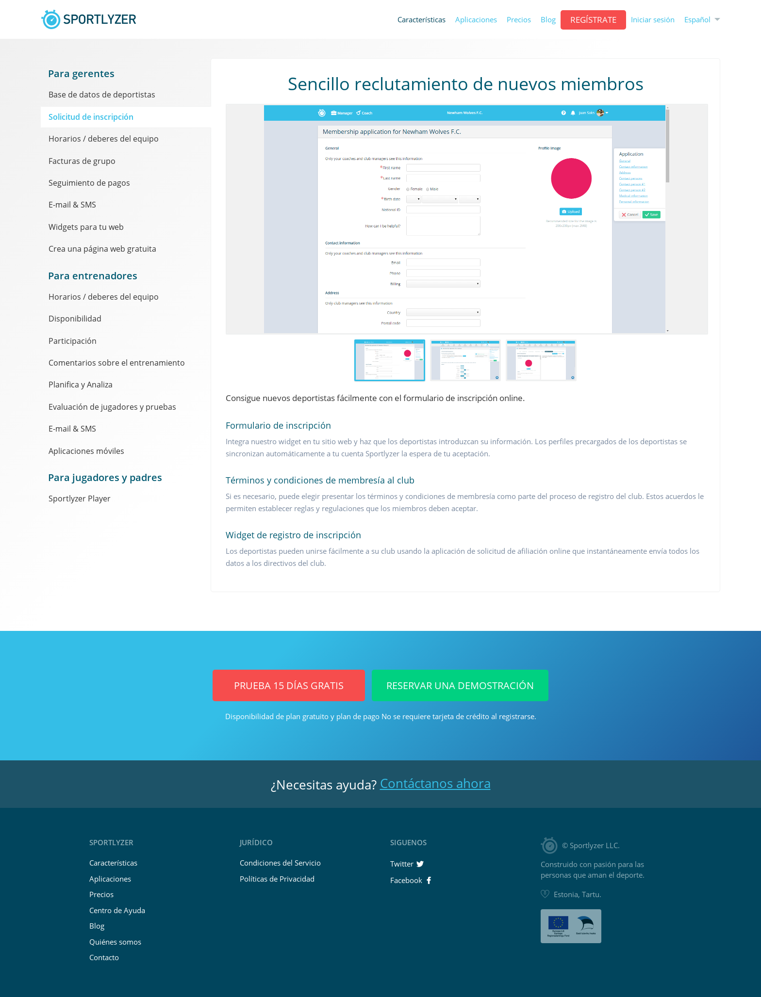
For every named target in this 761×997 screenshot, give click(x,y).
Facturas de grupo (82, 161)
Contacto (104, 957)
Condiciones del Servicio (280, 863)
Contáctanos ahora (435, 783)
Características (421, 19)
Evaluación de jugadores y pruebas (112, 407)
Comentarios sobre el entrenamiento (117, 362)
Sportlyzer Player (80, 498)
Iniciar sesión (653, 19)
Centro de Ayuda (117, 910)
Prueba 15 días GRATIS (289, 685)
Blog (548, 19)
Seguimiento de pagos (89, 182)
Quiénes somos (115, 942)
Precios (519, 19)
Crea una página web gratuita (102, 248)
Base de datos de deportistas (102, 94)
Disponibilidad (75, 318)
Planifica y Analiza (81, 384)
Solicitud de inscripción (91, 117)
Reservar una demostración (460, 685)
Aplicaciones (476, 19)
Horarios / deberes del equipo (104, 138)
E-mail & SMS (72, 204)
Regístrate (593, 19)
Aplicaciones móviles (86, 451)
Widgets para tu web (86, 227)
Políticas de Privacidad (277, 879)
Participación (73, 341)
